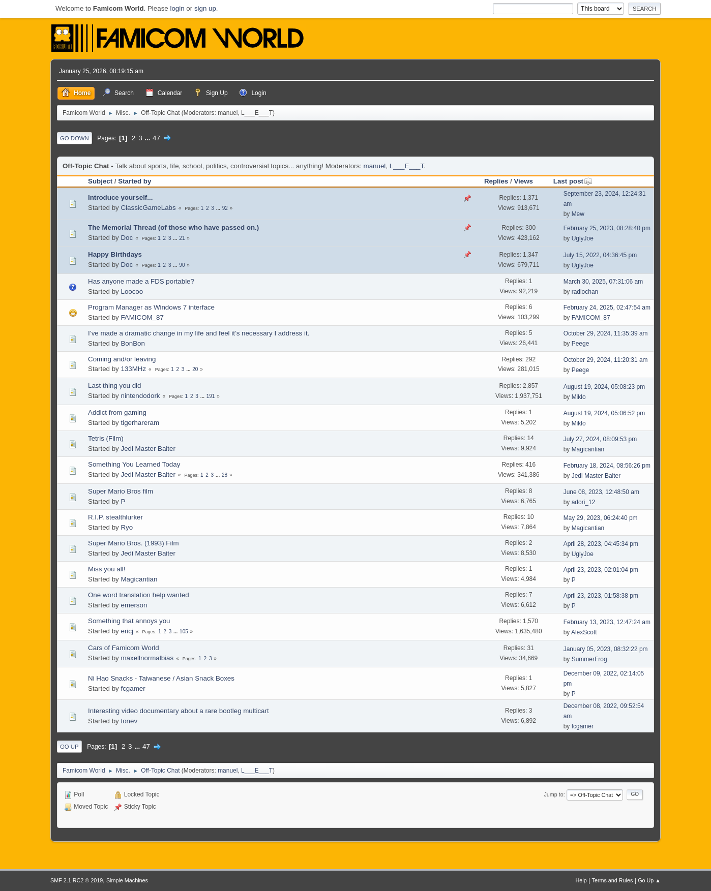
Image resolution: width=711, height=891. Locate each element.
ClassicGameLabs (148, 207)
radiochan (585, 291)
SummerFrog (589, 659)
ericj (127, 631)
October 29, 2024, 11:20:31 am (606, 359)
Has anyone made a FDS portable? (141, 281)
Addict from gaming (117, 412)
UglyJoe (583, 238)
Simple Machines (127, 880)
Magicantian (588, 449)
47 (156, 138)
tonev (129, 721)
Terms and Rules (612, 880)
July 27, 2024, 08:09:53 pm (600, 439)
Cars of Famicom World (123, 648)
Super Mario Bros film (120, 491)
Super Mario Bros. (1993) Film (133, 543)
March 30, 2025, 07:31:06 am (603, 281)
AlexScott (584, 632)
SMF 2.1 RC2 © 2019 (76, 880)
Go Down (74, 138)
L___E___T (257, 112)
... (148, 138)
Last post (572, 181)
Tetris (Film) (106, 438)
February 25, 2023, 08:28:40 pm (607, 228)
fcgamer (133, 688)
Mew (578, 214)
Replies (496, 181)
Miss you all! (106, 569)
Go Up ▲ (649, 880)
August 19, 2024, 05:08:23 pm (604, 386)
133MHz (133, 369)
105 (184, 631)
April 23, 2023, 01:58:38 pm (601, 595)
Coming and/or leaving (122, 359)
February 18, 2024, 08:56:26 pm (607, 465)
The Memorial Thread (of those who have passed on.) (173, 227)
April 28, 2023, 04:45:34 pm (601, 543)
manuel (228, 112)
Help (581, 880)
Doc (127, 237)
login (177, 8)
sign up (205, 8)
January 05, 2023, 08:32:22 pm (606, 649)
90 (182, 265)
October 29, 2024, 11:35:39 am (606, 333)
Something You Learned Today (134, 464)
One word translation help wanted (138, 595)
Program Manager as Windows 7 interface (151, 307)
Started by (134, 181)
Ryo (127, 527)
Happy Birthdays (115, 254)
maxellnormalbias (147, 658)
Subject (100, 181)
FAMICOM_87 (142, 317)
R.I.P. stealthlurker (115, 517)
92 (225, 208)
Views (523, 181)
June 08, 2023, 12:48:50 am (601, 492)
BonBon (132, 343)
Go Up (69, 747)
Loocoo (132, 291)
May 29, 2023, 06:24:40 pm (601, 517)
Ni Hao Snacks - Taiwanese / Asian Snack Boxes (161, 678)
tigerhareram (140, 422)
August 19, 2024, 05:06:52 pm (604, 413)
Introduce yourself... (120, 197)
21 (182, 238)
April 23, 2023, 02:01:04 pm (601, 569)
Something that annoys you (129, 621)
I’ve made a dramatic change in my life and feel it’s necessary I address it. (198, 333)
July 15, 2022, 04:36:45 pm (600, 255)
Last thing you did (114, 385)
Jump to (553, 794)
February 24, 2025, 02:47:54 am (607, 307)
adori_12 (584, 502)
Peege (580, 343)
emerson (134, 605)
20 (195, 369)
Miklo (579, 397)
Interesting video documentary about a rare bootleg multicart (178, 711)
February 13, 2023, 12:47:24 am (607, 622)
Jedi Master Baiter (148, 448)
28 (224, 475)
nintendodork (140, 396)
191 (210, 396)
